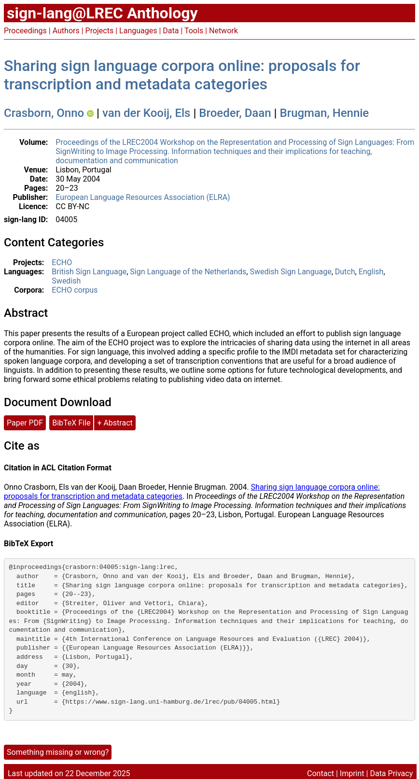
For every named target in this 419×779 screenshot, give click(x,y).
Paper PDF (25, 422)
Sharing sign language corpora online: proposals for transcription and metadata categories (182, 75)
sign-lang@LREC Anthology (102, 13)
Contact (320, 773)
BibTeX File (71, 422)
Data (171, 30)
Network (223, 30)
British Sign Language (89, 271)
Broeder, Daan (235, 113)
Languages (138, 30)
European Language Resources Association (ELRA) (143, 197)
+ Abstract (114, 422)
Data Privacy (391, 773)
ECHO (62, 262)
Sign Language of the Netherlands (188, 271)
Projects (99, 30)
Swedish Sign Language (290, 271)
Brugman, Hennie (324, 113)
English (371, 271)
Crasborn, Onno (44, 113)
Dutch (345, 271)
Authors (66, 30)
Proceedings (25, 30)
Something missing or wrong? (58, 752)
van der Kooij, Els (146, 113)
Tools (193, 30)
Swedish (66, 280)
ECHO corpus (75, 290)
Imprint (352, 773)
